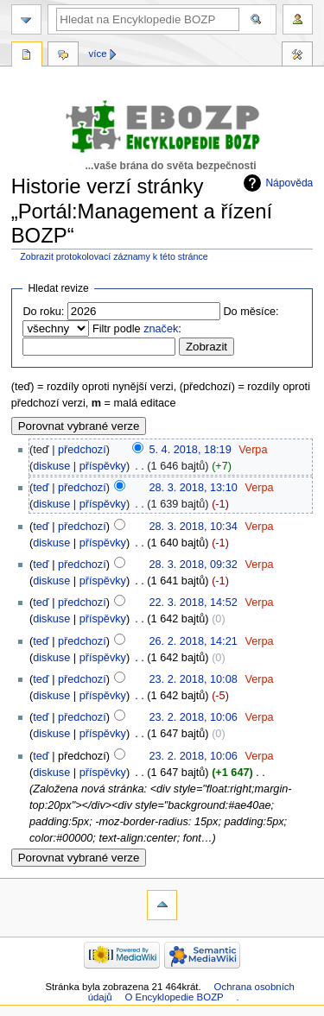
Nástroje (297, 56)
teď (40, 488)
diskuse (51, 466)
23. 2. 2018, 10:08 (193, 679)
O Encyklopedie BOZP (173, 997)
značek (160, 329)
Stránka (26, 56)
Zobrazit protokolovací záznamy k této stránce (113, 256)
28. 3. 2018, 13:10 (193, 488)
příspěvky (102, 466)
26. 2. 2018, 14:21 (193, 641)
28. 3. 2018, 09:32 (193, 564)
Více (98, 53)
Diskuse (63, 56)
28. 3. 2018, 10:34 (193, 527)
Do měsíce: (250, 312)
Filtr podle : (136, 329)
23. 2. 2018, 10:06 (193, 717)
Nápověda (289, 183)
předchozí (82, 450)
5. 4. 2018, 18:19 (190, 450)
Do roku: (43, 312)
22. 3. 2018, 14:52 (193, 602)
